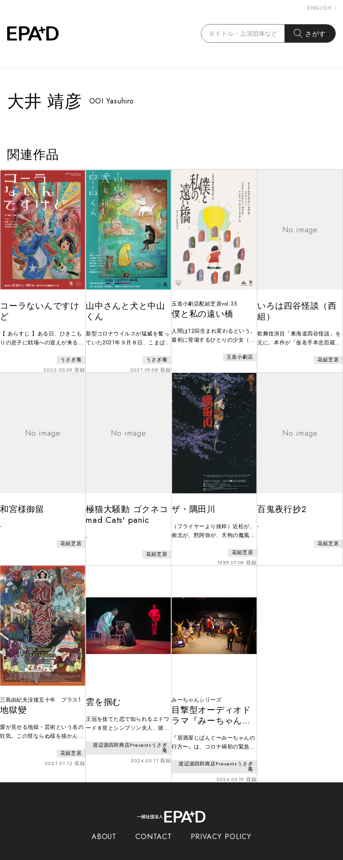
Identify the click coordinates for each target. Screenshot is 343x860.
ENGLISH (321, 8)
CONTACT (153, 819)
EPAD (163, 855)
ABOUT (104, 819)
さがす (310, 33)
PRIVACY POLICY (221, 819)
